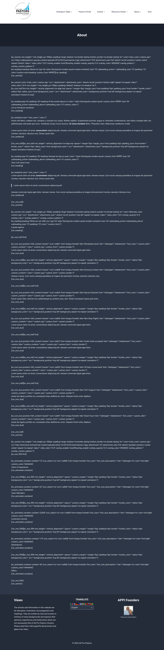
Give (150, 12)
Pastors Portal (85, 12)
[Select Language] (82, 608)
